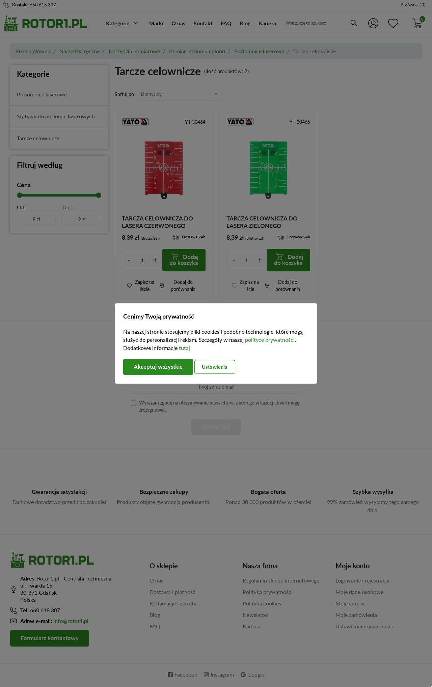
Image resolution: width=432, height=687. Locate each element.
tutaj (184, 348)
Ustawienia (222, 367)
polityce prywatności (270, 339)
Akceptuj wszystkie (160, 367)
